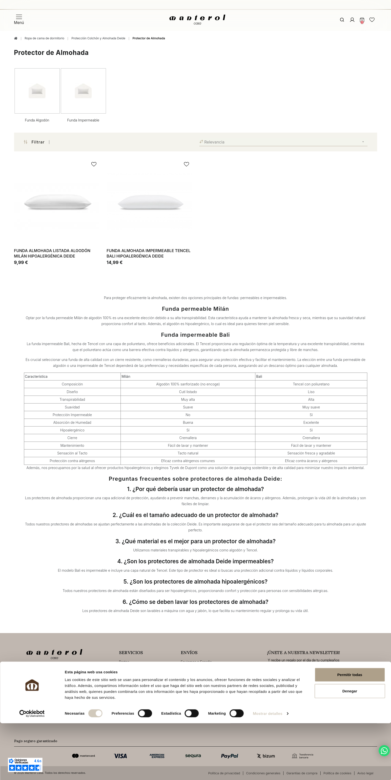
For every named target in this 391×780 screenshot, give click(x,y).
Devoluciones (130, 684)
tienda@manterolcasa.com (48, 688)
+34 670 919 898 (40, 680)
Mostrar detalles (267, 770)
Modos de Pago (131, 677)
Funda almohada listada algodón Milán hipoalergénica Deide (52, 253)
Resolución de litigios (136, 691)
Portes (124, 662)
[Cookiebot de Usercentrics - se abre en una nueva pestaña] (32, 770)
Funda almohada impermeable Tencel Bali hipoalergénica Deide (149, 253)
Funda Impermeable (83, 120)
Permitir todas (349, 731)
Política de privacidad (334, 708)
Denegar (349, 748)
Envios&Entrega (131, 669)
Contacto (36, 698)
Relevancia (283, 142)
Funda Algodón (37, 120)
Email (311, 668)
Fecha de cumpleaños (245, 668)
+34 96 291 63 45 (40, 673)
